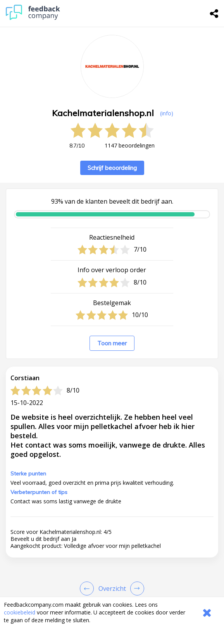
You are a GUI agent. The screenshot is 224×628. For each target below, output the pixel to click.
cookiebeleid (19, 612)
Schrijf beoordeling (112, 168)
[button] (112, 561)
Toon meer (112, 343)
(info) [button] (166, 113)
